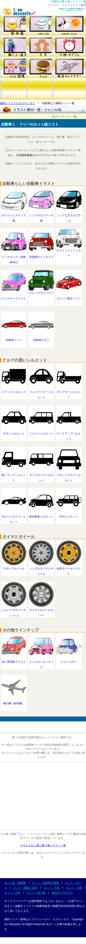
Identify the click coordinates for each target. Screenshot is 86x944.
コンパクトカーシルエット (41, 393)
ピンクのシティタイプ (41, 663)
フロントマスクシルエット (69, 476)
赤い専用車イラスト (14, 660)
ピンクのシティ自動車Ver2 (14, 258)
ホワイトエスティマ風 (14, 216)
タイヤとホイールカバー (41, 611)
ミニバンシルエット (41, 431)
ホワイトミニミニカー (69, 251)
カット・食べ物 (35, 892)
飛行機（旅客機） (14, 701)
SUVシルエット (69, 514)
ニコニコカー (69, 660)
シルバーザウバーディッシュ (14, 611)
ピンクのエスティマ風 (41, 216)
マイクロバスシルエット (41, 476)
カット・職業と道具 (25, 887)
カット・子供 (12, 892)
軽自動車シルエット (41, 514)
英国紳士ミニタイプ (41, 255)
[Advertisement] (42, 797)
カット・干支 (52, 887)
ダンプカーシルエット (69, 393)
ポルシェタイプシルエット (14, 517)
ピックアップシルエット (69, 434)
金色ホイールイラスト (69, 569)
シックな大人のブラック (69, 216)
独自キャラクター (62, 892)
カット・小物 (74, 887)
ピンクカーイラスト (14, 296)
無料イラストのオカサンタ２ (17, 103)
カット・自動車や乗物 (45, 882)
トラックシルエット (14, 390)
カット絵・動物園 (15, 882)
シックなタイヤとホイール (41, 569)
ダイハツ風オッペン (69, 296)
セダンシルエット (14, 431)
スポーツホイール (14, 566)
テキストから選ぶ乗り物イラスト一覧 (43, 845)
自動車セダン (41, 338)
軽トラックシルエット (14, 476)
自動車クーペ (14, 338)
